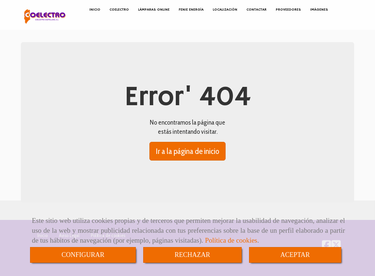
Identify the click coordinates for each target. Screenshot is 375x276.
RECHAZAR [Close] (192, 254)
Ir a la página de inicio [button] (187, 151)
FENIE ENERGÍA (191, 9)
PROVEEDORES (288, 9)
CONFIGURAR (83, 254)
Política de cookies (231, 240)
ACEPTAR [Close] (295, 254)
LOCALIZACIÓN (225, 9)
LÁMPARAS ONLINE (154, 9)
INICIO (94, 9)
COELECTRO (119, 9)
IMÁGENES (319, 9)
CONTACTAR (256, 9)
